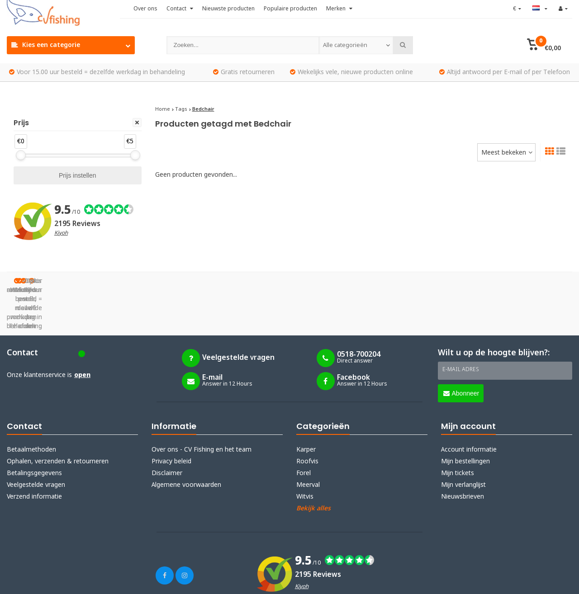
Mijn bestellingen (465, 416)
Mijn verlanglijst (463, 440)
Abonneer (461, 348)
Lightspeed (101, 581)
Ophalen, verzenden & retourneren (58, 416)
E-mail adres (460, 324)
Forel (303, 428)
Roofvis (307, 416)
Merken (339, 9)
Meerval (308, 440)
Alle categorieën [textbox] (345, 45)
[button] (544, 45)
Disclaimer (167, 428)
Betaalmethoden (31, 405)
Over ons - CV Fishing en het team (202, 405)
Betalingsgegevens (34, 428)
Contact (179, 9)
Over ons (145, 9)
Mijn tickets (457, 428)
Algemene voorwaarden (186, 440)
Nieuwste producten (228, 9)
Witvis (304, 452)
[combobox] (356, 45)
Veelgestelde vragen (36, 440)
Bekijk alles (313, 463)
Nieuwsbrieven (462, 452)
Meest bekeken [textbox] (503, 153)
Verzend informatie (34, 452)
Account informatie (469, 405)
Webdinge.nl (171, 581)
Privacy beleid (171, 416)
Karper (306, 405)
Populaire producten (290, 9)
